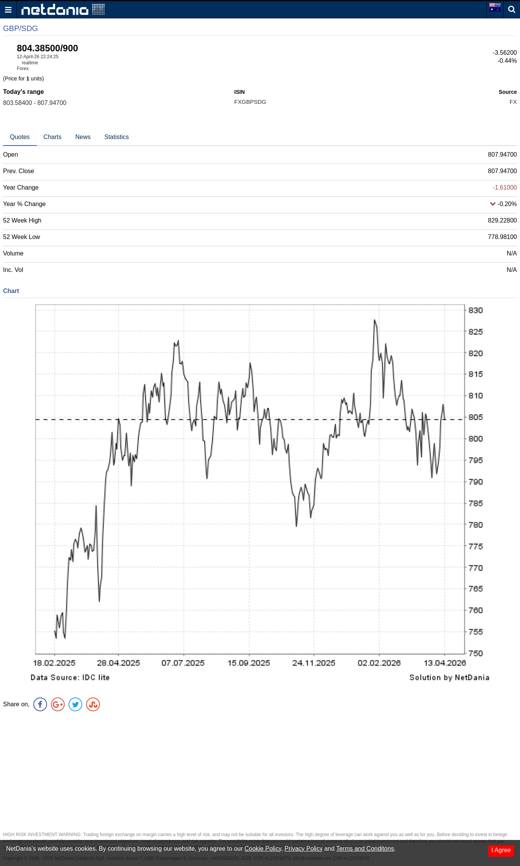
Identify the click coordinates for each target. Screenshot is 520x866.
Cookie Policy (263, 848)
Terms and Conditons (365, 848)
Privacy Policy (304, 848)
